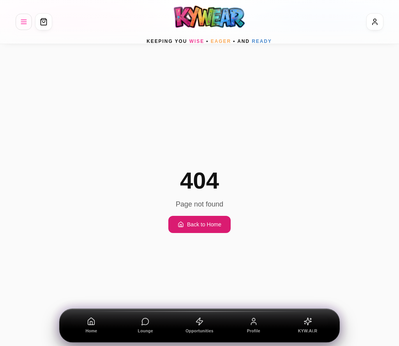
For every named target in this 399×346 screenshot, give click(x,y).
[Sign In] (374, 21)
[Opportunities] (199, 325)
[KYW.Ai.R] (307, 325)
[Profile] (253, 325)
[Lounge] (145, 325)
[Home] (91, 325)
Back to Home (199, 224)
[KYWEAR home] (209, 22)
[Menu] (24, 22)
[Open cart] (43, 21)
